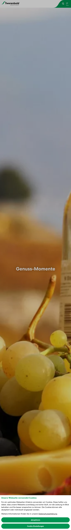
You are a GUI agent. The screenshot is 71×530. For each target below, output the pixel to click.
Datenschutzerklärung (48, 514)
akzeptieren (35, 520)
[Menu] (67, 4)
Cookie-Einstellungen (35, 526)
